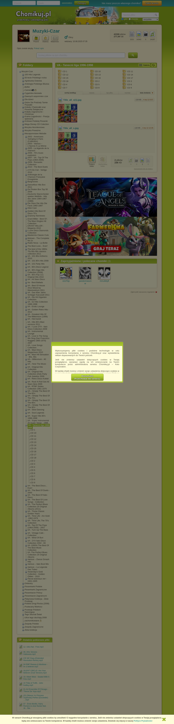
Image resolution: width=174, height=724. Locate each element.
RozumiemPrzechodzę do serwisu (87, 377)
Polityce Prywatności (143, 721)
